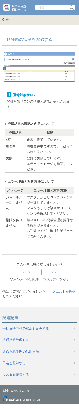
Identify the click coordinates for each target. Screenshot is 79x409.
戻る (9, 20)
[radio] (27, 272)
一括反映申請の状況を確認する (25, 328)
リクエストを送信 (62, 291)
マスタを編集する (15, 374)
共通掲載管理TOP (15, 339)
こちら (25, 390)
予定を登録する (14, 363)
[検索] (55, 7)
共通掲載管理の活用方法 (20, 351)
